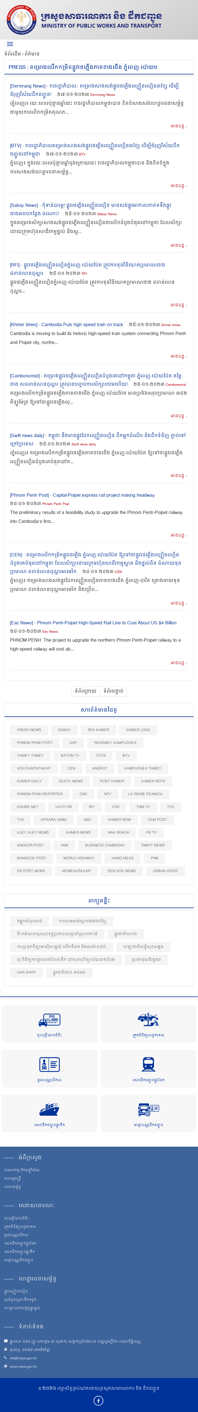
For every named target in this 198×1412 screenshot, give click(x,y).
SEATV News (71, 781)
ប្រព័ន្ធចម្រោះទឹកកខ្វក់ (20, 1300)
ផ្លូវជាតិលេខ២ (125, 934)
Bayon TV (70, 756)
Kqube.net (27, 807)
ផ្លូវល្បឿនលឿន (16, 1291)
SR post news (31, 871)
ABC (87, 820)
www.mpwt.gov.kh (23, 1367)
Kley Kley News (33, 832)
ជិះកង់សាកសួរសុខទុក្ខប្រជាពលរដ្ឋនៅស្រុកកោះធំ (57, 934)
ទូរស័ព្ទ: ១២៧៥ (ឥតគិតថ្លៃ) (30, 1350)
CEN (118, 572)
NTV (107, 794)
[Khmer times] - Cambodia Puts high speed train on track (66, 325)
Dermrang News (102, 95)
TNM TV (143, 807)
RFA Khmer (98, 730)
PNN (154, 858)
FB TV (151, 832)
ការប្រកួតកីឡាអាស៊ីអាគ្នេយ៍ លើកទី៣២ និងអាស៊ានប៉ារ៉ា (61, 947)
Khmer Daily (29, 781)
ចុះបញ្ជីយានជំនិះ (49, 1036)
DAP (73, 743)
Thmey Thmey (30, 756)
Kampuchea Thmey (142, 768)
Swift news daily (84, 445)
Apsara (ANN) (54, 820)
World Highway (79, 858)
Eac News (50, 632)
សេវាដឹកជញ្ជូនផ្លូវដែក (149, 1080)
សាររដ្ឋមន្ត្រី (12, 1178)
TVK (170, 807)
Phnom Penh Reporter (40, 794)
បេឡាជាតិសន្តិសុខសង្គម (143, 947)
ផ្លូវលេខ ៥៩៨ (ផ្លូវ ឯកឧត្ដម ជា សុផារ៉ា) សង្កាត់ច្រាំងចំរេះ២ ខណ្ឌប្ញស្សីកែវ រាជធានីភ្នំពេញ (75, 1342)
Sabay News (107, 214)
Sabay (64, 730)
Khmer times (170, 325)
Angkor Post (30, 845)
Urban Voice (165, 871)
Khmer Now (119, 820)
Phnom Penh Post (55, 504)
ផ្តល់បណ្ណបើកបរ (49, 1080)
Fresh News (29, 730)
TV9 (20, 820)
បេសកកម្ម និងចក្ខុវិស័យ (22, 1170)
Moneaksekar (76, 871)
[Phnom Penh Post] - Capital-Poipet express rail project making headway (82, 495)
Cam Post (157, 820)
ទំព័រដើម (13, 54)
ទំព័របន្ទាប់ (113, 691)
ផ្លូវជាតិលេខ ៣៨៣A (69, 972)
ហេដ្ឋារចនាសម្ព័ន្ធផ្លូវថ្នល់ (22, 1308)
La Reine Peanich (145, 794)
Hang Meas (123, 858)
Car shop (26, 972)
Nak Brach (118, 832)
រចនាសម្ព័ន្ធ (12, 1187)
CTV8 (101, 756)
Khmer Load (138, 730)
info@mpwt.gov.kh (23, 1359)
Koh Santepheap (34, 768)
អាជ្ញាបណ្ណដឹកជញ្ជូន (148, 1125)
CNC (83, 794)
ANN (64, 845)
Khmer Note (153, 781)
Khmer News (78, 832)
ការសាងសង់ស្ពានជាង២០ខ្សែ (82, 921)
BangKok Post (31, 858)
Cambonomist (176, 385)
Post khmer (112, 781)
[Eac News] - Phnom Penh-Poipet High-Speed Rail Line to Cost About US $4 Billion (93, 623)
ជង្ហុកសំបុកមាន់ (29, 921)
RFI (84, 274)
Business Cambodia (104, 845)
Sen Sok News (121, 871)
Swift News (153, 845)
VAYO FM (63, 807)
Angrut (99, 768)
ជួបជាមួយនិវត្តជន (146, 960)
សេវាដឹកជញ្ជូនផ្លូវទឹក (49, 1125)
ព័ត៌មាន (32, 54)
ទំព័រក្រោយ (85, 691)
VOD (115, 807)
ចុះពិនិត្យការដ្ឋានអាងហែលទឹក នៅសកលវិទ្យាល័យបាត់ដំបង (66, 960)
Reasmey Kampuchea (115, 743)
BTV (82, 155)
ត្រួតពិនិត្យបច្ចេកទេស (149, 1036)
